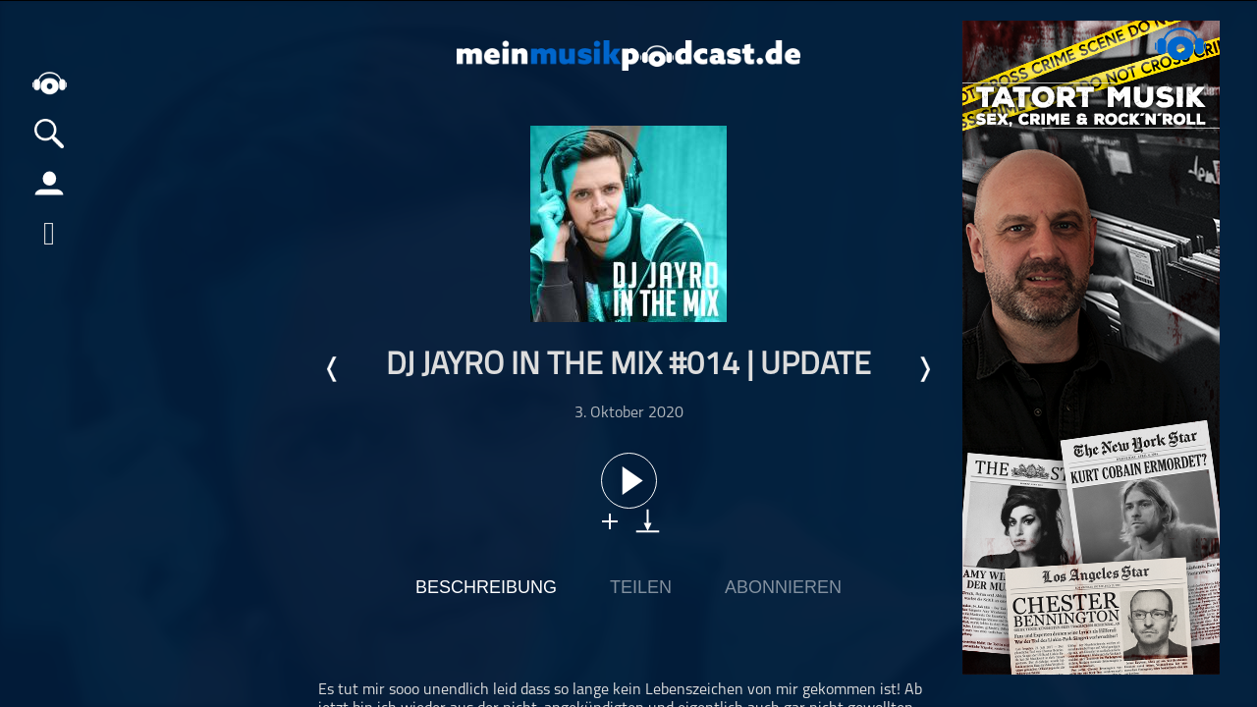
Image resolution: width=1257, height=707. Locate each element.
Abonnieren (783, 587)
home (49, 83)
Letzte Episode (333, 369)
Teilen (641, 587)
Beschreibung (486, 587)
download (647, 521)
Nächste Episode (924, 369)
